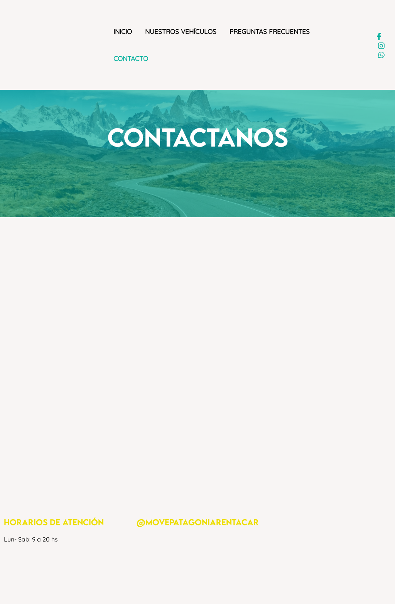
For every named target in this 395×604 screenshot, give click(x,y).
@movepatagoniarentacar (198, 522)
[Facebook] (379, 36)
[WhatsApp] (381, 55)
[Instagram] (381, 45)
